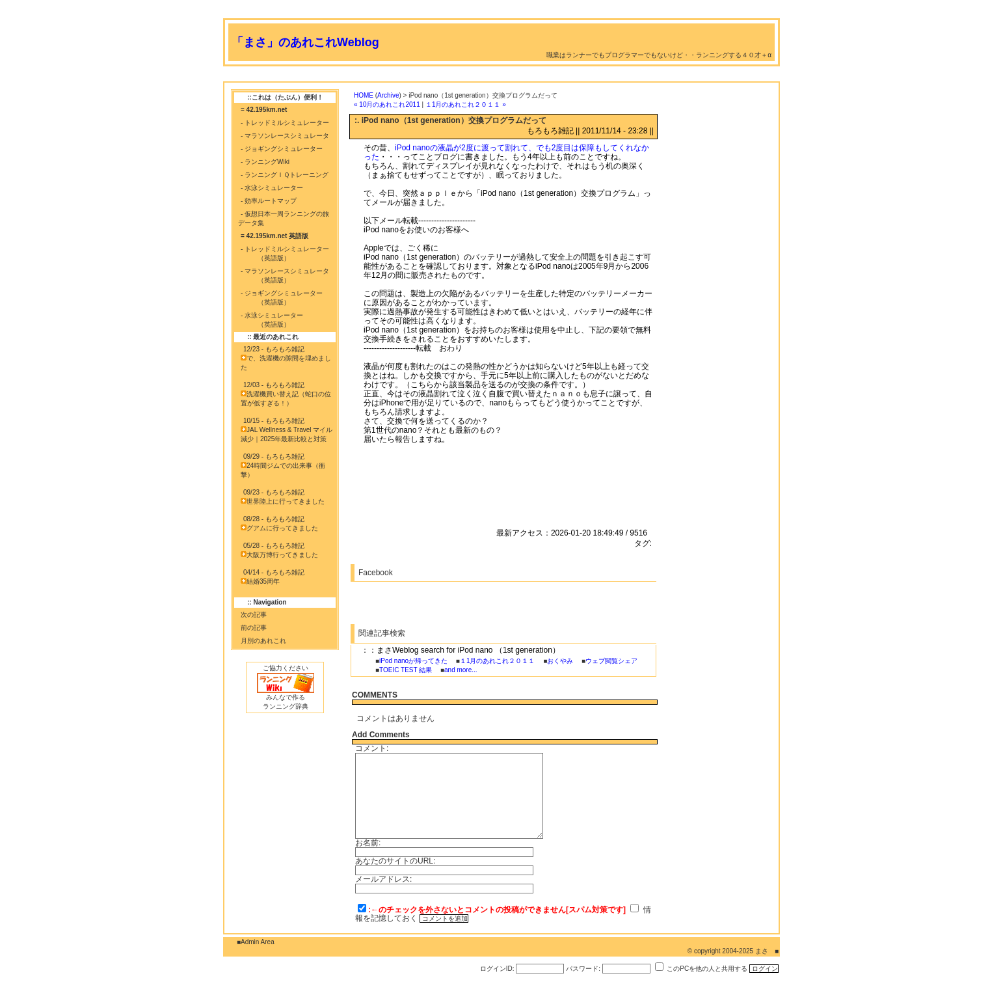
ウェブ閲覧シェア (611, 660)
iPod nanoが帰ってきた (413, 660)
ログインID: (497, 968)
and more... (460, 669)
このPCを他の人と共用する (707, 968)
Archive (388, 95)
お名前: (368, 842)
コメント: (371, 748)
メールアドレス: (383, 879)
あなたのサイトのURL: (395, 860)
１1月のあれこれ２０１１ (497, 660)
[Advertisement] (460, 76)
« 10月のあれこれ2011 (387, 104)
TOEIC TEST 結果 (405, 669)
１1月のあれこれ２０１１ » (465, 104)
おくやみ (560, 660)
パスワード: (583, 968)
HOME (363, 95)
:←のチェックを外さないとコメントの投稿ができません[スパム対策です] (497, 909)
